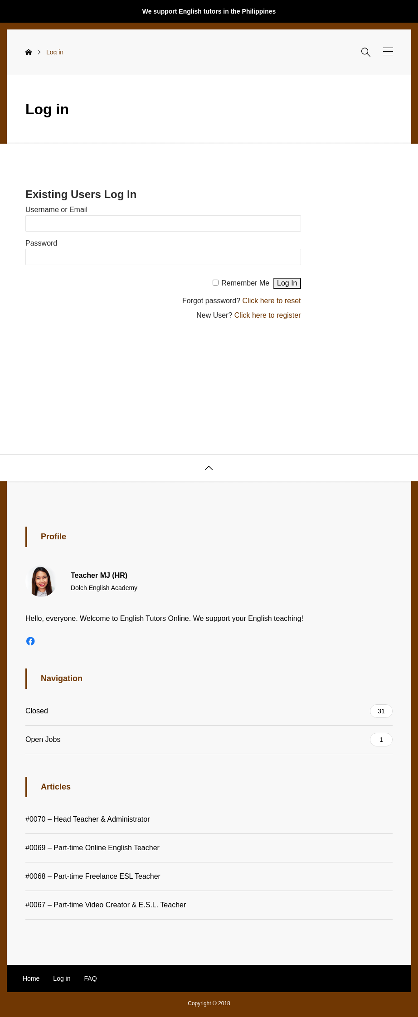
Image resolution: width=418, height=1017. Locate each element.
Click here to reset (272, 301)
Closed (209, 711)
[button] (388, 51)
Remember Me (245, 283)
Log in (61, 978)
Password (41, 243)
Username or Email (56, 209)
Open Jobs (209, 739)
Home (31, 978)
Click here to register (267, 315)
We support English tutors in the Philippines (209, 11)
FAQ (90, 978)
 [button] (209, 468)
